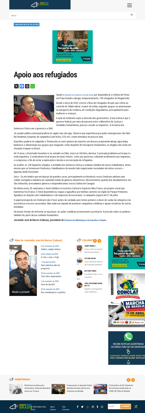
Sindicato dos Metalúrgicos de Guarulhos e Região (85, 220)
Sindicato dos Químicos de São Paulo (78, 95)
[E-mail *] (119, 406)
